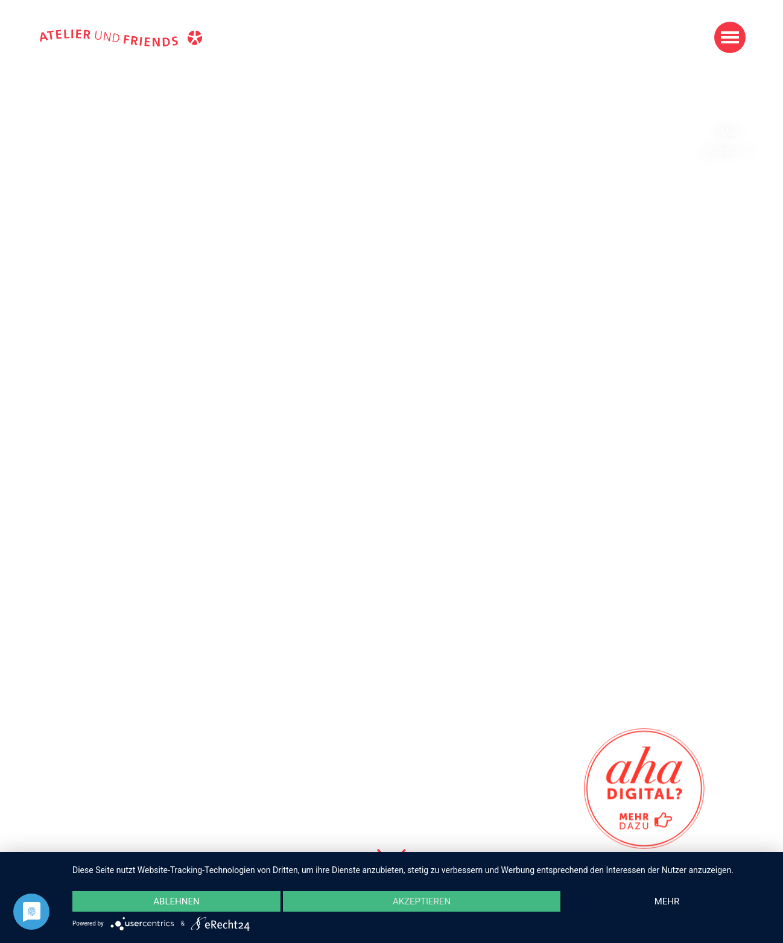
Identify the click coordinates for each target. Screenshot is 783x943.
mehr (667, 901)
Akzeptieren (422, 901)
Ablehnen (176, 901)
